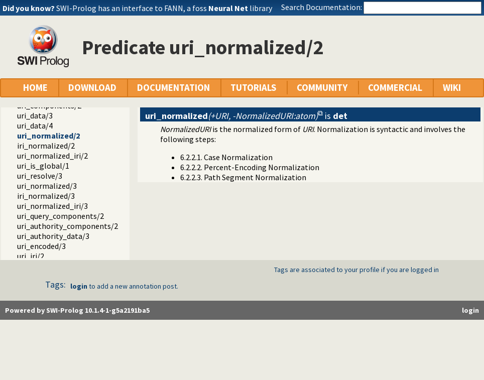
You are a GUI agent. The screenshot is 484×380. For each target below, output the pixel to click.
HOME (35, 87)
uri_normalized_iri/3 (52, 206)
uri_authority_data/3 (53, 236)
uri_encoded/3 (41, 246)
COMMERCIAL (395, 87)
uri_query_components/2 (60, 216)
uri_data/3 (35, 115)
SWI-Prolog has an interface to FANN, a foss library (164, 8)
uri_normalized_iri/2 (52, 156)
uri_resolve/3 (39, 176)
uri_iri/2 (30, 256)
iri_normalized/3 (46, 196)
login (78, 286)
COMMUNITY (322, 87)
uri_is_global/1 (43, 166)
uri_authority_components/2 (67, 226)
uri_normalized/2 (48, 136)
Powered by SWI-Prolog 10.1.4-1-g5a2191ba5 (77, 310)
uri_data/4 (35, 125)
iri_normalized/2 (46, 146)
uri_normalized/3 (47, 186)
